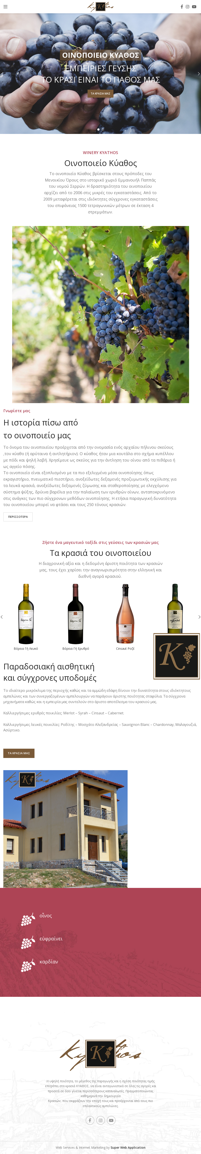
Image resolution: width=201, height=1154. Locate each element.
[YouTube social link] (194, 6)
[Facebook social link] (181, 6)
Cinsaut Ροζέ (125, 648)
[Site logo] (100, 6)
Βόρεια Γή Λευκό (26, 648)
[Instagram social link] (187, 6)
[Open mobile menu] (5, 6)
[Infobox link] (100, 919)
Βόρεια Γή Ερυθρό (75, 648)
